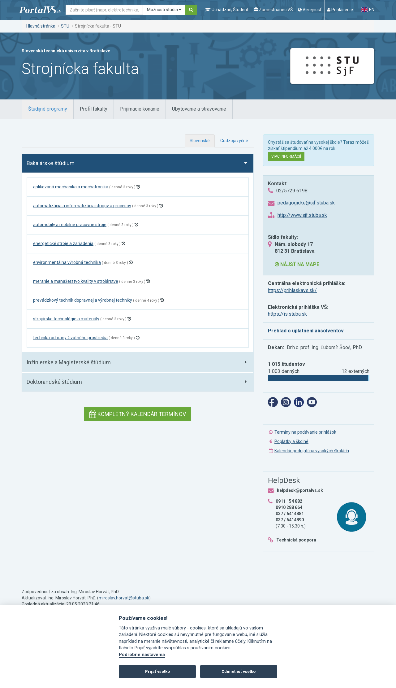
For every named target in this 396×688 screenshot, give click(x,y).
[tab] (48, 109)
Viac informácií (286, 156)
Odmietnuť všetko (239, 671)
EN (367, 9)
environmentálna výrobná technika (67, 262)
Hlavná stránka (40, 26)
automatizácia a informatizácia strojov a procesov (82, 205)
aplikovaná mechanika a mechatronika (70, 186)
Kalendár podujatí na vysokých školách (311, 450)
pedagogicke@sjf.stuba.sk (306, 203)
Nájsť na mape (297, 264)
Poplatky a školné (291, 441)
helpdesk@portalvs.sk (300, 490)
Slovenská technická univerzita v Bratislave (66, 50)
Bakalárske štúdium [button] (51, 163)
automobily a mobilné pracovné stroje (69, 224)
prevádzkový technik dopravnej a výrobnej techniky (82, 300)
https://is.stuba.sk (287, 314)
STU (65, 26)
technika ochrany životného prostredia (70, 337)
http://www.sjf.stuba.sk (302, 215)
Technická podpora (296, 539)
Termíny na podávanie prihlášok (305, 432)
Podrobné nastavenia (142, 654)
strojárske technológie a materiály (66, 318)
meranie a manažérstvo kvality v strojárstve (75, 281)
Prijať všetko (157, 671)
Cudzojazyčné (234, 140)
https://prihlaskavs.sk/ (292, 290)
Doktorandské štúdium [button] (54, 382)
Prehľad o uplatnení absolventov (306, 331)
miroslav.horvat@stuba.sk (124, 597)
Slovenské (200, 140)
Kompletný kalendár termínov (137, 414)
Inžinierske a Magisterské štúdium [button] (69, 362)
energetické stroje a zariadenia (63, 243)
